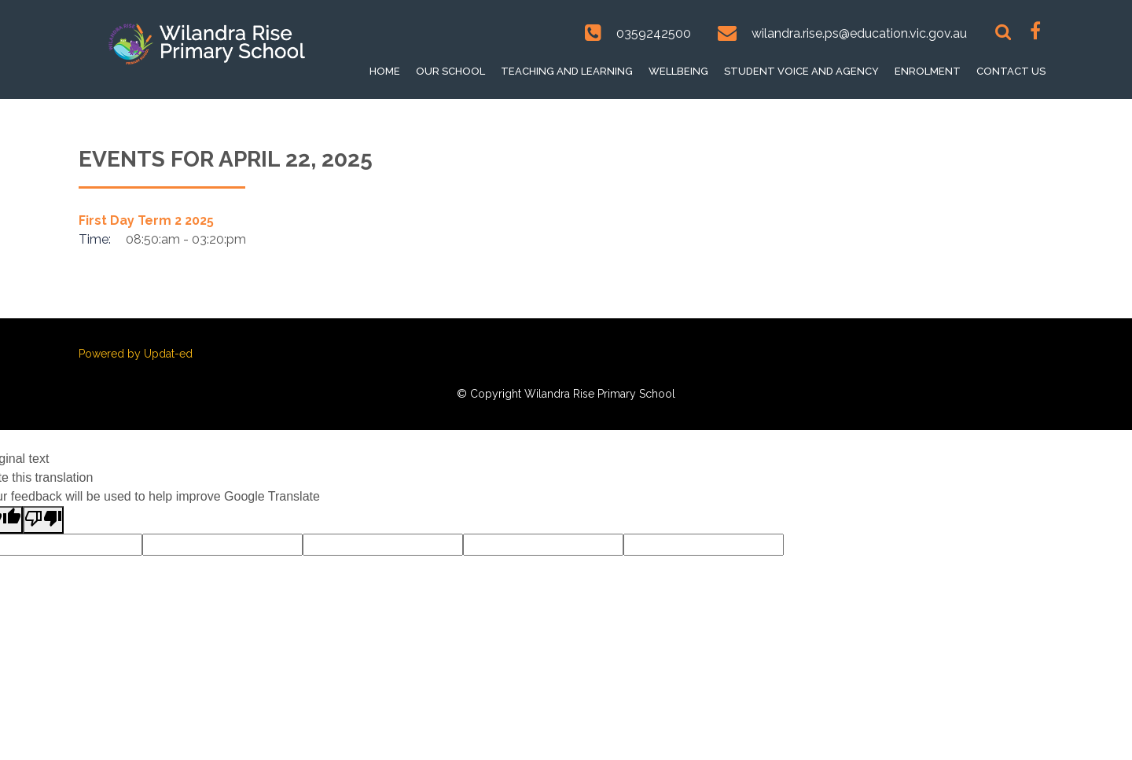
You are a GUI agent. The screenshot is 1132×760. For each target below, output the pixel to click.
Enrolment (928, 71)
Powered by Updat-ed (136, 353)
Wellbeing (678, 71)
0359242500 (653, 33)
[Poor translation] (43, 520)
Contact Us (1011, 71)
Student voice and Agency (801, 71)
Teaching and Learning (567, 71)
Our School (450, 71)
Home (384, 71)
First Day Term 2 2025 (146, 220)
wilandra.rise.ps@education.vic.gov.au (859, 33)
